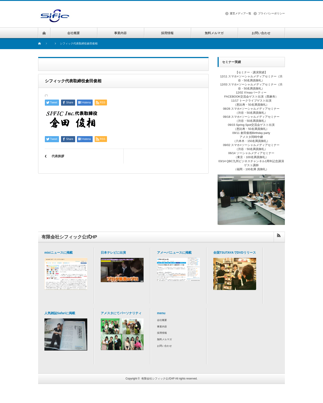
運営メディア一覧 (240, 13)
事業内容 (162, 326)
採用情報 (162, 332)
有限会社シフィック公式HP (158, 378)
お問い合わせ (164, 345)
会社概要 (162, 320)
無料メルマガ (164, 339)
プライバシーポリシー (271, 13)
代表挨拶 (58, 156)
